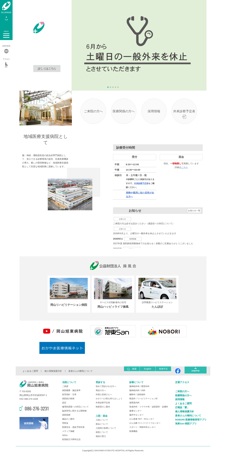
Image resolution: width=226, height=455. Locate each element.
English (147, 369)
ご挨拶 (65, 386)
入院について (102, 420)
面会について (102, 424)
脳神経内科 (134, 391)
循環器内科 (134, 403)
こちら (184, 167)
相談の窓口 (101, 436)
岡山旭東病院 (6, 7)
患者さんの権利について (80, 371)
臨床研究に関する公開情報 (74, 411)
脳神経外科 (134, 386)
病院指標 (66, 415)
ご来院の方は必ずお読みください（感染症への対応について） (144, 223)
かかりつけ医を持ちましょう (109, 399)
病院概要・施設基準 (71, 391)
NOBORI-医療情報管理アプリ (191, 419)
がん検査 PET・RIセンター (141, 419)
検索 (132, 369)
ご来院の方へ (93, 111)
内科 (143, 391)
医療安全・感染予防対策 (73, 427)
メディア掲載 (68, 431)
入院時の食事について (106, 428)
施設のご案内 (68, 419)
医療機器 (133, 431)
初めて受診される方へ (106, 386)
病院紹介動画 (68, 399)
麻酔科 (132, 395)
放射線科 (141, 395)
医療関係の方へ (124, 111)
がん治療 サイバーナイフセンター (145, 423)
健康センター (135, 411)
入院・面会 (102, 416)
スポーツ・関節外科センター (142, 427)
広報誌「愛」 (182, 407)
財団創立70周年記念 (71, 440)
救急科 (132, 399)
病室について (102, 432)
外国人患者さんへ (104, 395)
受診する (100, 382)
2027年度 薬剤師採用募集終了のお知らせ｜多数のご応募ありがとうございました (153, 243)
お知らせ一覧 (194, 211)
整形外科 (145, 386)
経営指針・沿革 (69, 395)
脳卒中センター (136, 415)
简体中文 (163, 369)
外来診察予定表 (184, 111)
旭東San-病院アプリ (186, 423)
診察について (136, 382)
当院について (69, 382)
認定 (64, 403)
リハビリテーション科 (147, 399)
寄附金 (65, 423)
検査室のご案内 (103, 407)
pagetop (196, 371)
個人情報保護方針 (53, 371)
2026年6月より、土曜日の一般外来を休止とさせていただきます (144, 233)
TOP (6, 19)
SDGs (65, 435)
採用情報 (154, 111)
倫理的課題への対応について (75, 407)
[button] (108, 87)
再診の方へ (101, 391)
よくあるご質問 (30, 371)
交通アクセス (182, 382)
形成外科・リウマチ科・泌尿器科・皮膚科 (148, 407)
